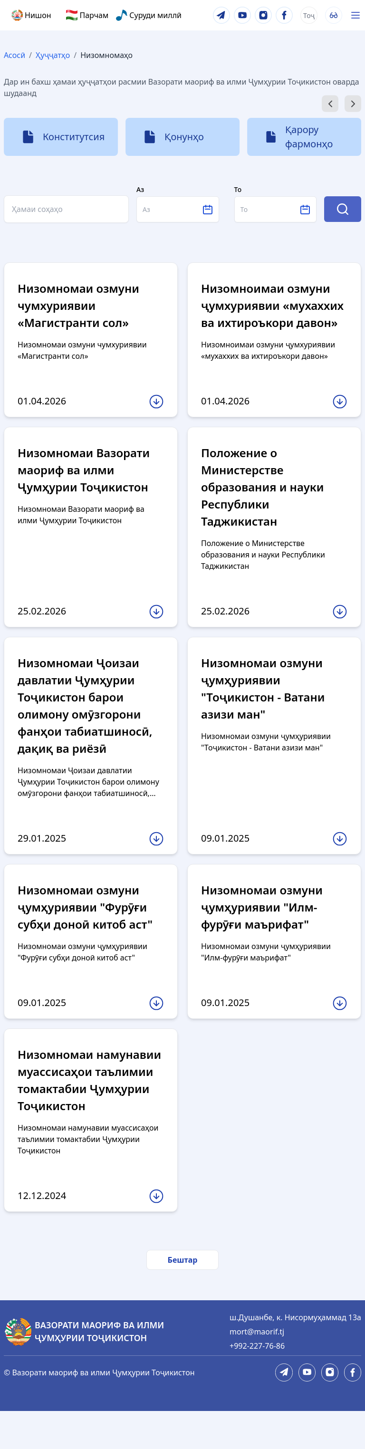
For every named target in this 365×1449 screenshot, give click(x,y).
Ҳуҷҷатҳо (53, 55)
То (238, 189)
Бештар (183, 1298)
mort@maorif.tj (257, 1369)
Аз (140, 189)
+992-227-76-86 (257, 1384)
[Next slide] (353, 104)
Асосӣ (14, 55)
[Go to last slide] (330, 104)
